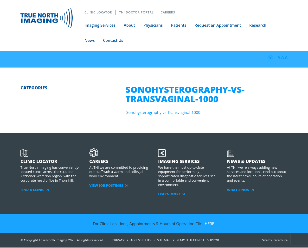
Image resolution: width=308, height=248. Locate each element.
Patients (178, 25)
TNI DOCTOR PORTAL (136, 12)
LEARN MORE (171, 194)
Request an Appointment (218, 25)
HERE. (210, 223)
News (89, 40)
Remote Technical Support (198, 240)
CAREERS (168, 12)
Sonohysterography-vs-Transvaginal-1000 (163, 112)
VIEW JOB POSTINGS (108, 185)
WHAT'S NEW (240, 189)
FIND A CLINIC (34, 189)
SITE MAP (164, 240)
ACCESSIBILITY (140, 240)
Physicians (153, 25)
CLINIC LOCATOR (98, 12)
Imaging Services (100, 25)
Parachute (280, 240)
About (129, 25)
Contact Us (113, 40)
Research (257, 25)
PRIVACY (118, 240)
